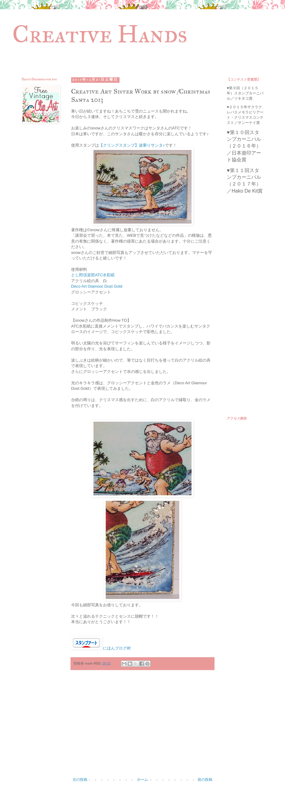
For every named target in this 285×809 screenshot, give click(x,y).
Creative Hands (99, 34)
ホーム (142, 779)
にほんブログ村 (117, 648)
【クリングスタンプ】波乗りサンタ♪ (132, 145)
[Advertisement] (142, 727)
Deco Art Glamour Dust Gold (96, 286)
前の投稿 (205, 779)
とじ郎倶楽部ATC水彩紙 (93, 275)
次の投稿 (80, 779)
